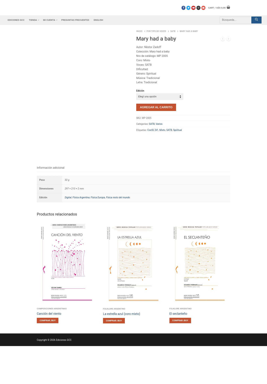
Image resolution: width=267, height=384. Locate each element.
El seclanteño (178, 351)
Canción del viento (49, 351)
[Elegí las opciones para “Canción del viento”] (47, 358)
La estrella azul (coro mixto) (121, 352)
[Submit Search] (256, 20)
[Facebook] (183, 8)
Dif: (156, 130)
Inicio (139, 31)
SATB (173, 31)
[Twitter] (188, 8)
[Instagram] (198, 8)
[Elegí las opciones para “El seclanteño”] (180, 358)
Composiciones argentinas (52, 346)
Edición (140, 90)
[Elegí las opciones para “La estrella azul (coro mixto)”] (114, 358)
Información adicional (50, 205)
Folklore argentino (114, 347)
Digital (68, 235)
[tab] (50, 206)
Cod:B (150, 130)
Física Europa (98, 235)
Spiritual (177, 130)
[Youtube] (193, 8)
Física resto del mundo (118, 235)
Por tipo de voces (156, 31)
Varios (159, 124)
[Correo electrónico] (203, 8)
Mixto (162, 130)
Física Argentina (81, 235)
